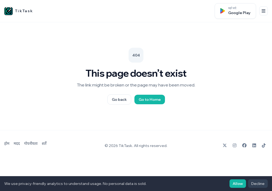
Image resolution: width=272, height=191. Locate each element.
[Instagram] (235, 145)
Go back (119, 99)
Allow (238, 183)
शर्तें (44, 143)
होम (6, 143)
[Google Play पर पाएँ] (235, 11)
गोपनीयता (31, 143)
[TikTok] (264, 145)
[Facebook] (244, 145)
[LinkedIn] (254, 145)
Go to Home (150, 99)
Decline (258, 183)
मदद (17, 143)
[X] (224, 145)
